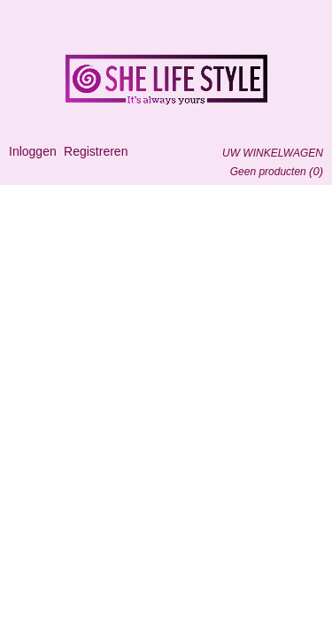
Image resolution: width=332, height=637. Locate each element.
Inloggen (33, 151)
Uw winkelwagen (272, 153)
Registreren (95, 151)
